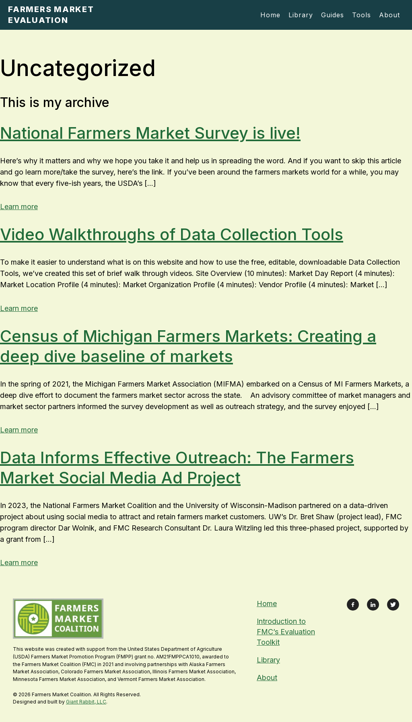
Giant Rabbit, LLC (86, 702)
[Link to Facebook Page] (353, 605)
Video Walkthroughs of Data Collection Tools (171, 234)
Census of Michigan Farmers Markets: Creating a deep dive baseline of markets (188, 346)
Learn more (19, 206)
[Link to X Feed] (393, 605)
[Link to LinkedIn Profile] (373, 605)
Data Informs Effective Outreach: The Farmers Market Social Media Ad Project (177, 468)
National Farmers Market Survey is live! (150, 133)
